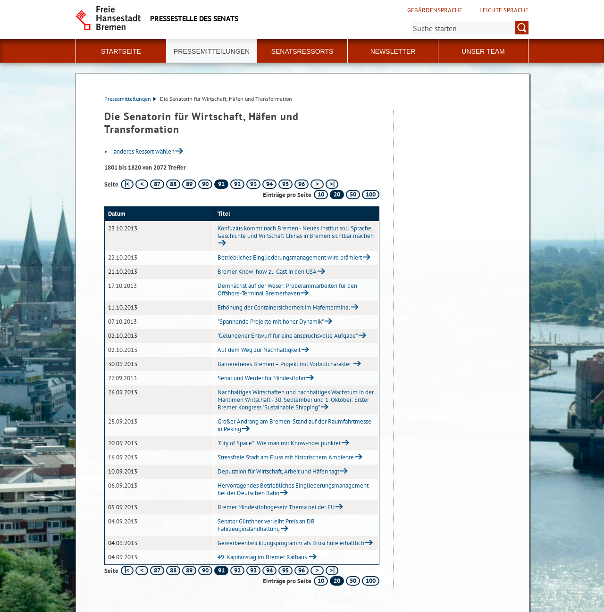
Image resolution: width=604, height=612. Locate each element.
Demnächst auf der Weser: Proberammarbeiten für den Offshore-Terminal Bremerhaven (287, 289)
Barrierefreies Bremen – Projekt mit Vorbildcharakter (285, 364)
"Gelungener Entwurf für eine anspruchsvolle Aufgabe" (288, 336)
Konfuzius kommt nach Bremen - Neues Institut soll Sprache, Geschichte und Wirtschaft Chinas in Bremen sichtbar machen (296, 232)
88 (173, 184)
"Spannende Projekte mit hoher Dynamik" (271, 322)
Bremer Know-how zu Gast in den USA (267, 272)
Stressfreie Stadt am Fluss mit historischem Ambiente (286, 457)
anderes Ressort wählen (144, 151)
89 (189, 184)
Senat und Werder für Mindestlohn (261, 378)
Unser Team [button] (483, 51)
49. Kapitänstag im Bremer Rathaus (263, 557)
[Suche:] (469, 27)
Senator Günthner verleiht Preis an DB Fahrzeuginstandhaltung (266, 525)
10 (321, 194)
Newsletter (393, 51)
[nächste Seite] (316, 184)
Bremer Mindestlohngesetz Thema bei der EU (276, 507)
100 (371, 194)
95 (285, 184)
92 (237, 184)
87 (157, 184)
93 (253, 184)
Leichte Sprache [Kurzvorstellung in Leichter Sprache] (503, 10)
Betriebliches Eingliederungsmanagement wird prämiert (290, 257)
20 (337, 194)
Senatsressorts (302, 51)
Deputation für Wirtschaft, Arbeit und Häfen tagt (278, 471)
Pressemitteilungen (130, 98)
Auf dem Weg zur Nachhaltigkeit (259, 350)
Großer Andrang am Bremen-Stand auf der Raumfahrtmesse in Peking (294, 425)
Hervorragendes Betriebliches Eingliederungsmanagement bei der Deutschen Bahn (293, 489)
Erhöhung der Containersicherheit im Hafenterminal (284, 307)
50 (353, 194)
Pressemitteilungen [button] (212, 51)
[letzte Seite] (332, 184)
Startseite (121, 51)
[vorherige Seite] (141, 184)
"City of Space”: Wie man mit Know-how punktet (279, 443)
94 (269, 184)
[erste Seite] (127, 184)
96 (301, 184)
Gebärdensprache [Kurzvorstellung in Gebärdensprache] (434, 10)
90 (205, 184)
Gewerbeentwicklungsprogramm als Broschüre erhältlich (291, 543)
